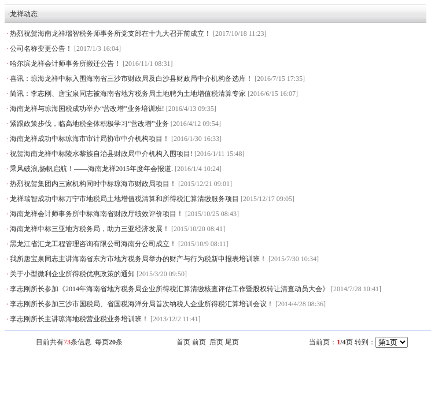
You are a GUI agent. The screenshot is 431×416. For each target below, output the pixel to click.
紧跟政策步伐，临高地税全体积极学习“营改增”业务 (89, 124)
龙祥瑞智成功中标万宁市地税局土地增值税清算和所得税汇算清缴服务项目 (124, 199)
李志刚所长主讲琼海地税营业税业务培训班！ (79, 319)
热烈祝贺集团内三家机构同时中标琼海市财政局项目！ (93, 184)
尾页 (232, 342)
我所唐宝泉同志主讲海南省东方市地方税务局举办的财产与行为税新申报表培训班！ (138, 259)
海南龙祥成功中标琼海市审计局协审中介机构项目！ (90, 139)
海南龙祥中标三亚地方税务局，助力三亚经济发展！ (90, 229)
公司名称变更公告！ (41, 48)
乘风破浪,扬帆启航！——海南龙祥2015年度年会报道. (91, 169)
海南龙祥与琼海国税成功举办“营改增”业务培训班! (87, 109)
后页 (216, 342)
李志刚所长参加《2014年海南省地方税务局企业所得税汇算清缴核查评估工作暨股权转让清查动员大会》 (169, 289)
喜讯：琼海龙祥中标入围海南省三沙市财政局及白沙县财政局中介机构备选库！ (131, 79)
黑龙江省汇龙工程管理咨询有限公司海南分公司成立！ (93, 244)
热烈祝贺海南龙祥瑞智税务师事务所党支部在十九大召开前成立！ (110, 33)
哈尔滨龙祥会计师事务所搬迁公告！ (65, 64)
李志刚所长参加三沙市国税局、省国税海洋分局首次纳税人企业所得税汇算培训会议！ (142, 304)
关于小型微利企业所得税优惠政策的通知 (72, 274)
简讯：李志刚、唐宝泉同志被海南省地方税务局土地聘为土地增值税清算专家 (128, 94)
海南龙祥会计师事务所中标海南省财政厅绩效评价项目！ (96, 214)
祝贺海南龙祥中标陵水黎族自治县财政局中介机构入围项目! (101, 154)
